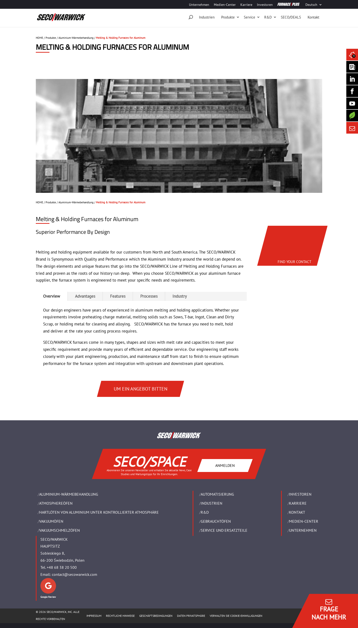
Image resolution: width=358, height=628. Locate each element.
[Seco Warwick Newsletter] (352, 67)
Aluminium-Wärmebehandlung (76, 37)
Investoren (265, 5)
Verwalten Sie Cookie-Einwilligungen (236, 616)
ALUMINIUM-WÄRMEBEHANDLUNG (68, 494)
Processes (149, 296)
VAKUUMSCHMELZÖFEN (59, 530)
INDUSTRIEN (211, 503)
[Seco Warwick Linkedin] (352, 79)
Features (117, 296)
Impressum (93, 616)
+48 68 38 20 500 (62, 567)
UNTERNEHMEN (303, 530)
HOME (39, 37)
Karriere (246, 5)
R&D (268, 17)
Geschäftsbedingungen (155, 616)
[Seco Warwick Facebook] (352, 91)
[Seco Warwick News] (352, 54)
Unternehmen (199, 5)
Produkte (228, 17)
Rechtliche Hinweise (120, 616)
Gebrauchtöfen (216, 521)
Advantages (85, 296)
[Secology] (352, 115)
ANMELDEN (225, 465)
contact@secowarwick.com (74, 574)
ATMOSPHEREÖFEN (56, 503)
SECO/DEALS (291, 17)
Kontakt (313, 17)
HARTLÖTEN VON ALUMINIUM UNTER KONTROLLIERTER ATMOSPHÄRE (99, 512)
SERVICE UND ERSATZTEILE (224, 530)
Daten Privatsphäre (191, 616)
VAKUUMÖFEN (51, 521)
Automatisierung (217, 494)
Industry (179, 296)
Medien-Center (225, 5)
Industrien (207, 17)
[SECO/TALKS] (352, 103)
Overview (51, 296)
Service (249, 17)
